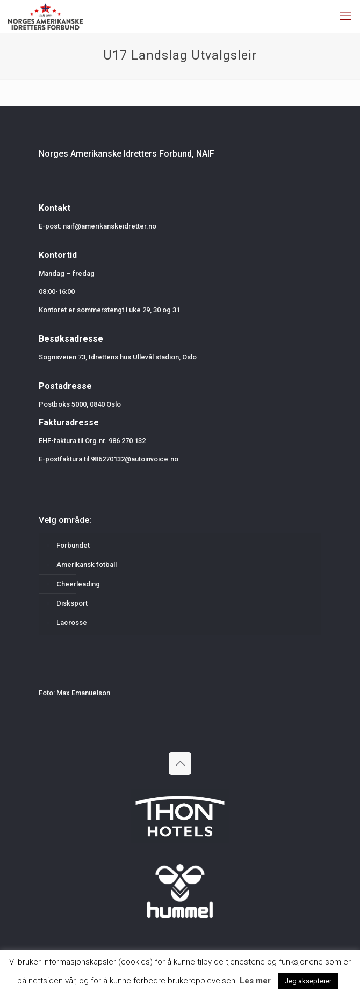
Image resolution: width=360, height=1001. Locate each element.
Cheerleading (78, 584)
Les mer (255, 980)
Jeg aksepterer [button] (308, 981)
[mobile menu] (345, 16)
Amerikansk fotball (86, 565)
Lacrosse (71, 623)
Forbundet (73, 545)
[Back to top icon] (180, 763)
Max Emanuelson (83, 693)
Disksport (72, 603)
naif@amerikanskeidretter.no (109, 226)
